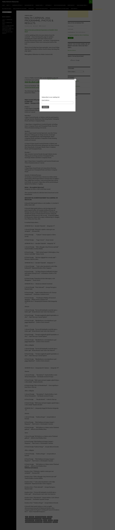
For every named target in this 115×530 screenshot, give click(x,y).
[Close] (75, 80)
